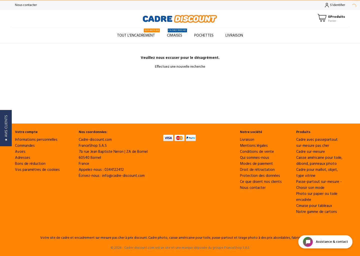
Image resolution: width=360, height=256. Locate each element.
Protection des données (260, 176)
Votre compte (26, 132)
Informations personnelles (36, 140)
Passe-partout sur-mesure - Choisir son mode (319, 185)
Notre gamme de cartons (316, 212)
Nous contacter (26, 5)
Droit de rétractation (257, 170)
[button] (6, 128)
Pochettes (204, 36)
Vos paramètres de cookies (37, 170)
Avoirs (20, 152)
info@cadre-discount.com (123, 176)
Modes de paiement (256, 164)
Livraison (234, 36)
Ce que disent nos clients (261, 182)
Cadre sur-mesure (310, 152)
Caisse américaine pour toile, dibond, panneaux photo (319, 161)
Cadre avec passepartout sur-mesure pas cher (317, 143)
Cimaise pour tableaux (314, 206)
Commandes (25, 146)
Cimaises (177, 33)
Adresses (22, 158)
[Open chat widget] (325, 241)
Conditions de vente (257, 152)
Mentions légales (254, 146)
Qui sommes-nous (254, 158)
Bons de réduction (30, 164)
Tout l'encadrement (138, 33)
